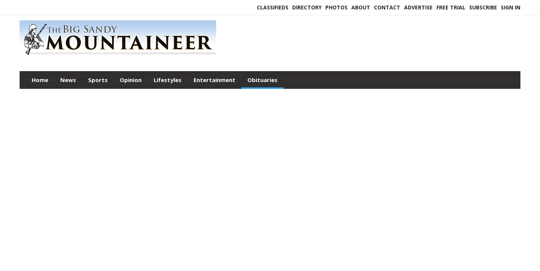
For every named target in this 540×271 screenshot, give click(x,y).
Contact (387, 7)
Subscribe (483, 7)
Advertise (418, 7)
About (360, 7)
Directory (307, 7)
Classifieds (272, 7)
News (68, 80)
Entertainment (214, 80)
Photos (336, 7)
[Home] (118, 56)
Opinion (131, 80)
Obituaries (262, 80)
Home (40, 80)
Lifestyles (168, 80)
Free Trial (450, 7)
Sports (98, 80)
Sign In (510, 7)
